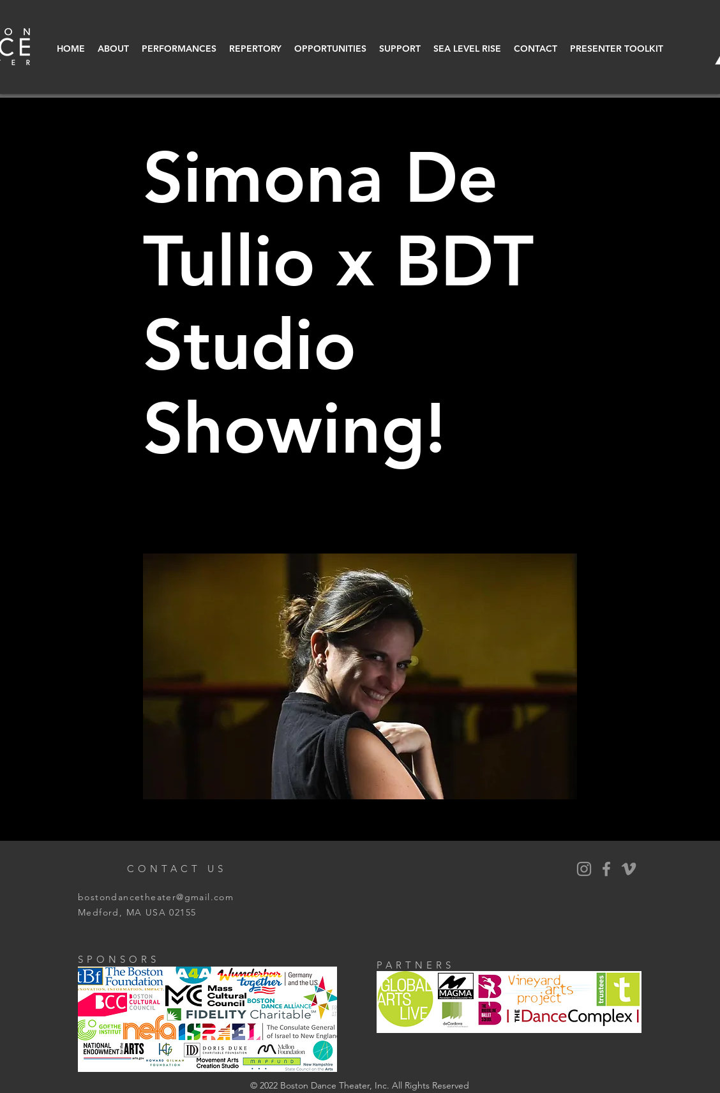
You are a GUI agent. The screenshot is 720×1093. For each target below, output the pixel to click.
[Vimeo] (628, 868)
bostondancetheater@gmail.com (156, 897)
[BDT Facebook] (606, 868)
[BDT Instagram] (584, 868)
